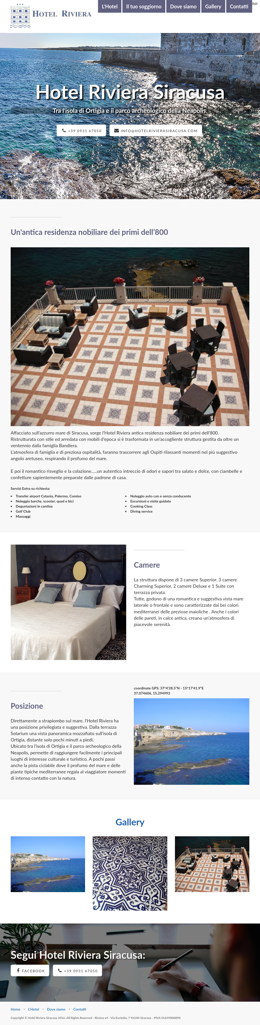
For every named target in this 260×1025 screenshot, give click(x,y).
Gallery (213, 6)
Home (15, 1009)
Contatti (239, 6)
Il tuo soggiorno (143, 6)
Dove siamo (183, 6)
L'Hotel (110, 6)
